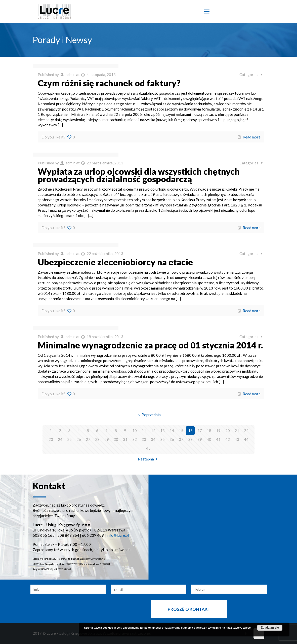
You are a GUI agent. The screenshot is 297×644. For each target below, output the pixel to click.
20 (227, 430)
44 (246, 439)
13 (162, 430)
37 (181, 439)
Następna (148, 459)
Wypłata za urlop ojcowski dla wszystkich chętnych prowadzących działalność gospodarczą (139, 175)
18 (209, 430)
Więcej (247, 627)
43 (237, 439)
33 (144, 439)
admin (70, 74)
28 (97, 439)
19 (218, 430)
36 (171, 439)
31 (125, 439)
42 (227, 439)
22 (246, 430)
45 (148, 448)
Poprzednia (148, 414)
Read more (252, 137)
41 (218, 439)
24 (60, 439)
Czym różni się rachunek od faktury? (109, 83)
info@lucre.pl (118, 535)
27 (88, 439)
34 (153, 439)
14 (171, 430)
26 (78, 439)
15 (181, 430)
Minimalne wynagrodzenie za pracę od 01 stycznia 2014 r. (150, 345)
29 (106, 439)
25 (69, 439)
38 (190, 439)
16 (190, 430)
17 (199, 430)
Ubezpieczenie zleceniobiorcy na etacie (115, 262)
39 (199, 439)
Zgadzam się (270, 627)
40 (209, 439)
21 (237, 430)
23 (51, 439)
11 (144, 430)
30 (116, 439)
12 (153, 430)
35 (162, 439)
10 (134, 430)
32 (134, 439)
